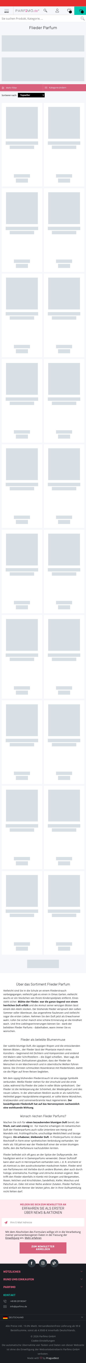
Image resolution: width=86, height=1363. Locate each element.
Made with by (43, 1358)
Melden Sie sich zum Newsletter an (43, 1209)
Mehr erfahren (33, 1238)
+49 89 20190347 (18, 1301)
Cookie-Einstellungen (43, 1340)
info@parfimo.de (18, 1306)
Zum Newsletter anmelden (43, 1248)
